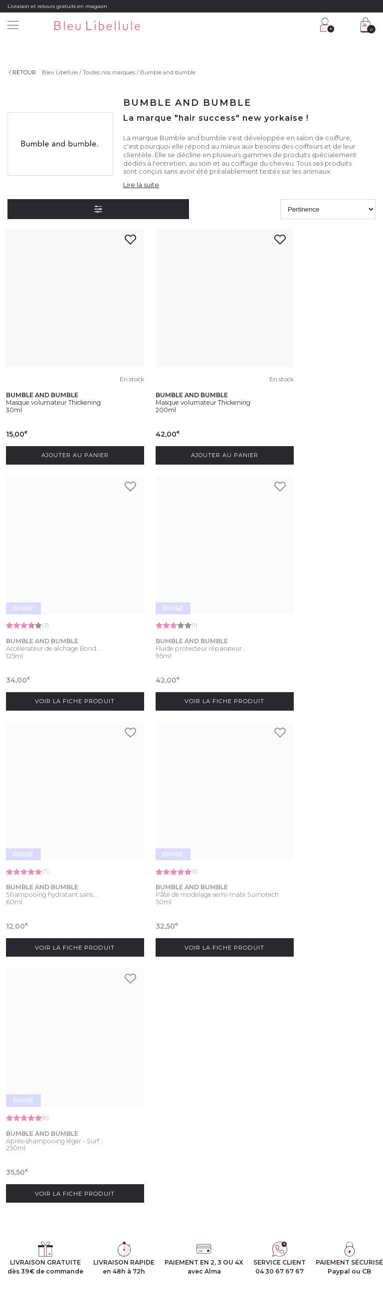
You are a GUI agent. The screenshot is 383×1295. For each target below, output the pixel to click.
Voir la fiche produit (319, 430)
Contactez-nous (124, 1129)
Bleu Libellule (61, 72)
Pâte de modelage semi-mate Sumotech (312, 605)
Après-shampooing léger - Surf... (59, 833)
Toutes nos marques (110, 72)
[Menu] (12, 26)
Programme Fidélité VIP (230, 1129)
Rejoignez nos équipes (37, 1141)
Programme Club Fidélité (231, 1116)
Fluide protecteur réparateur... (56, 602)
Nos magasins (25, 1129)
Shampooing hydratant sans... (182, 602)
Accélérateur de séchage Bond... (316, 376)
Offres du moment (223, 1141)
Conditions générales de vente (97, 1237)
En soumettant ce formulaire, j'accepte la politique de (175, 1058)
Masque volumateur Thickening (58, 377)
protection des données (143, 1064)
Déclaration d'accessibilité (302, 1237)
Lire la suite (141, 185)
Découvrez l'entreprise (36, 1116)
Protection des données (174, 1237)
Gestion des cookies (237, 1237)
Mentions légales (29, 1237)
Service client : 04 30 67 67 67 (141, 1116)
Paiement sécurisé (127, 1165)
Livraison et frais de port (134, 1153)
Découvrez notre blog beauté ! (46, 1172)
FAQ (109, 1141)
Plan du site (358, 1237)
